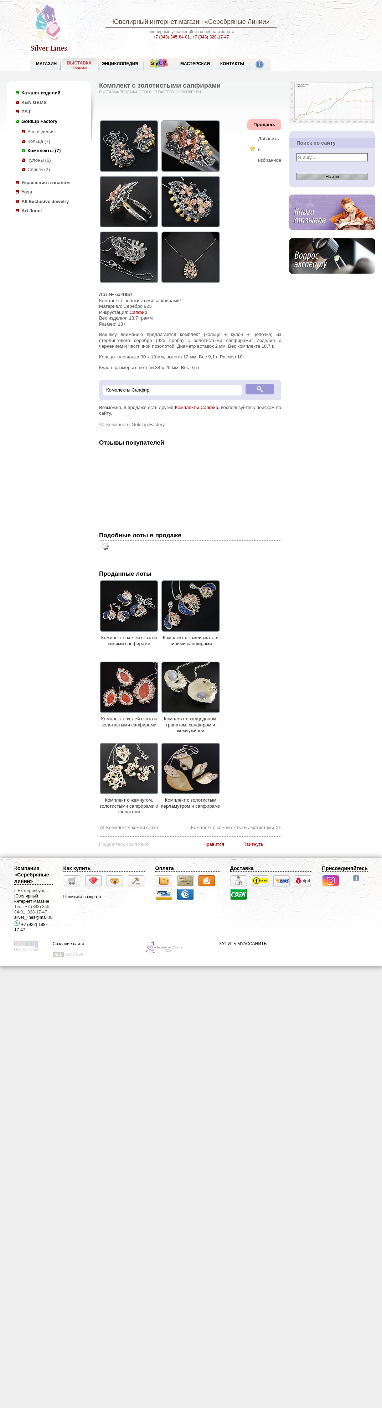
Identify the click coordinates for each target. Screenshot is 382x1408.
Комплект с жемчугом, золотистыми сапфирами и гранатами (129, 803)
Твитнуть (253, 844)
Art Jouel (31, 210)
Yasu (26, 192)
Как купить (77, 868)
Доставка (242, 868)
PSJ (25, 111)
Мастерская (195, 63)
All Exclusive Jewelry (45, 201)
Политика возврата (82, 896)
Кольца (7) (38, 141)
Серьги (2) (38, 169)
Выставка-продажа (118, 92)
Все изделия (41, 131)
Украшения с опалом (45, 182)
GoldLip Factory (39, 121)
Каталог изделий (41, 92)
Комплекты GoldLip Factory (135, 424)
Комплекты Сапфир (196, 407)
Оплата (164, 868)
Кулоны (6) (39, 160)
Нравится (213, 844)
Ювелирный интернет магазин (31, 899)
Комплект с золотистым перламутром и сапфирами (190, 800)
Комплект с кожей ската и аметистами (232, 827)
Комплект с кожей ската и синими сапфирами (129, 637)
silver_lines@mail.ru (33, 917)
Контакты (232, 63)
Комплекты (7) (44, 150)
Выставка (79, 65)
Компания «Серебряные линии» (31, 874)
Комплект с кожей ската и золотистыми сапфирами (129, 719)
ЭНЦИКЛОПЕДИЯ (120, 63)
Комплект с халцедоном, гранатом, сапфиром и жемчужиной (190, 722)
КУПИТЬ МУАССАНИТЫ (244, 943)
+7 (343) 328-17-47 (210, 37)
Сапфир (138, 312)
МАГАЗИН (46, 63)
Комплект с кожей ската (132, 827)
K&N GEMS (34, 102)
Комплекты (190, 92)
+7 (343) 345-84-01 (171, 37)
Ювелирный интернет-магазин (157, 21)
